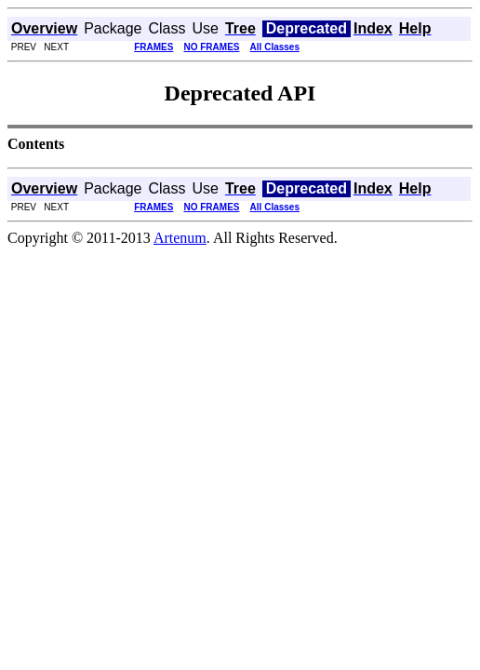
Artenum (180, 238)
